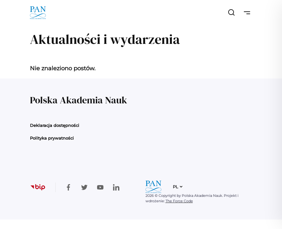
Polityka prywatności (52, 138)
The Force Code (179, 201)
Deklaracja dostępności (54, 125)
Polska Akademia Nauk (78, 100)
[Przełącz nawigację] (247, 12)
